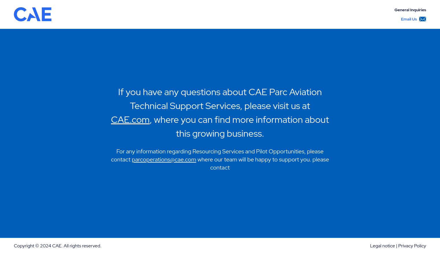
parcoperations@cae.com (164, 159)
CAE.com (130, 119)
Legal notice (382, 246)
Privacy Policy (412, 246)
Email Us (413, 19)
